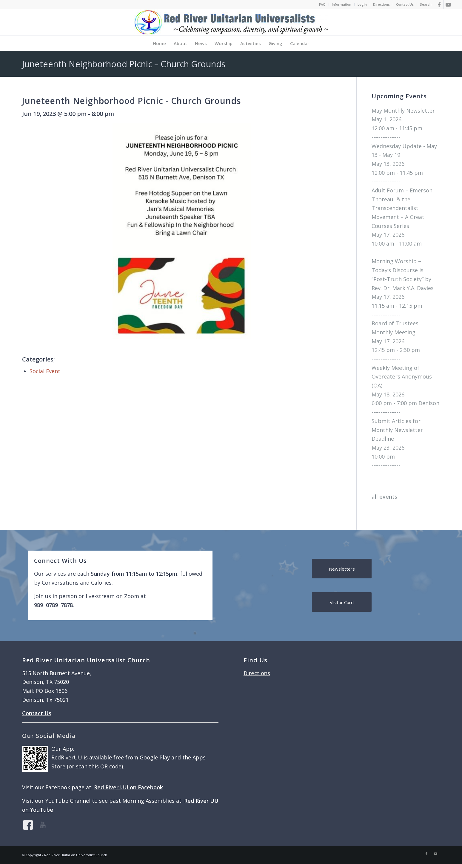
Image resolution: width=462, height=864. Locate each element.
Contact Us (405, 4)
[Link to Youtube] (448, 4)
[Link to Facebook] (439, 4)
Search (426, 4)
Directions (381, 4)
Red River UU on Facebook (128, 787)
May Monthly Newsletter (403, 110)
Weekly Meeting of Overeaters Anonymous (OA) (402, 376)
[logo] (230, 22)
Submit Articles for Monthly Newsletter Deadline (397, 429)
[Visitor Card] (342, 602)
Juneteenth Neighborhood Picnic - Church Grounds (131, 100)
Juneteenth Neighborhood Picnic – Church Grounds (123, 64)
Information (341, 4)
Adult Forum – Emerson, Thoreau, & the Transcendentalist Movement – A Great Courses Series (403, 208)
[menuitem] (322, 4)
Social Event (45, 371)
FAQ (322, 4)
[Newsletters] (342, 568)
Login (362, 4)
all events (384, 496)
